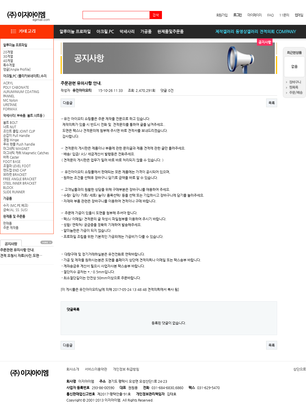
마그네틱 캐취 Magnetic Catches (26, 153)
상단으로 (299, 369)
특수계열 (9, 65)
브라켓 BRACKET (15, 175)
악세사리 (127, 31)
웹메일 (299, 15)
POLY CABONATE (16, 87)
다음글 (67, 103)
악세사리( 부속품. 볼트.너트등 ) (23, 116)
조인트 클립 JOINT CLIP (19, 131)
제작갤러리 (224, 31)
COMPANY (286, 31)
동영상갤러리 (247, 31)
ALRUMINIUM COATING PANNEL (21, 94)
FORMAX (10, 109)
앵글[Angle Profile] (17, 69)
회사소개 (72, 369)
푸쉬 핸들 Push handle (19, 144)
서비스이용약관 (96, 369)
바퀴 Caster (11, 157)
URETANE (10, 105)
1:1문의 (284, 15)
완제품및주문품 (170, 31)
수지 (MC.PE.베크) (15, 205)
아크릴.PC (105, 31)
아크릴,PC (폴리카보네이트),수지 (24, 76)
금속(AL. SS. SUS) (15, 210)
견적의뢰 (267, 31)
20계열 (8, 52)
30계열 (8, 56)
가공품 (146, 31)
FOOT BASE (11, 162)
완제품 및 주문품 (14, 216)
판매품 (7, 223)
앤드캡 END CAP (14, 170)
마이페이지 (254, 15)
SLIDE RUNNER (14, 192)
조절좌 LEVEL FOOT (17, 166)
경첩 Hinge (11, 140)
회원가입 (221, 15)
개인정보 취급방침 (126, 369)
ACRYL (8, 83)
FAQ (270, 15)
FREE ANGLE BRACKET (19, 179)
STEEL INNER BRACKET (19, 183)
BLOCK (8, 188)
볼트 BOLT (10, 123)
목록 (271, 103)
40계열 (8, 61)
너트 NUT (9, 127)
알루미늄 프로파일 (75, 31)
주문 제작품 (10, 228)
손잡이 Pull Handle (16, 136)
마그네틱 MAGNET (16, 149)
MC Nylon (10, 100)
